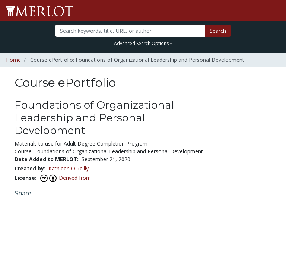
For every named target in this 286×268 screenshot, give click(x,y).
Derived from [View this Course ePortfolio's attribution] (75, 177)
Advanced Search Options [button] (141, 43)
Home (13, 59)
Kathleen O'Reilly (68, 168)
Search (218, 30)
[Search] (130, 30)
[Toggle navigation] (275, 10)
